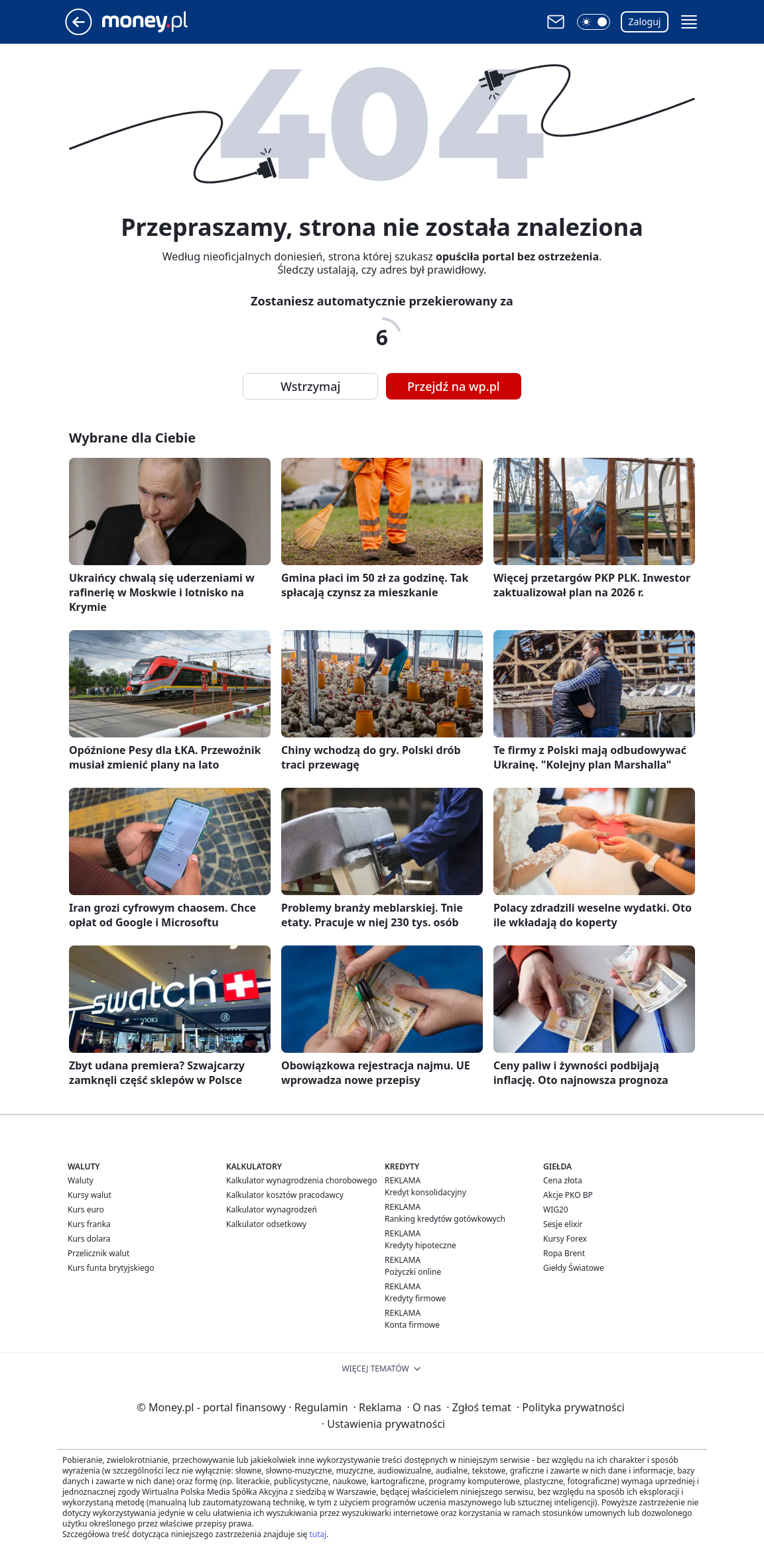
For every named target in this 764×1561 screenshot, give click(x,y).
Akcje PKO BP (568, 1195)
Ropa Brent (564, 1253)
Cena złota (562, 1180)
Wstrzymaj (310, 386)
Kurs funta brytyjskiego (111, 1267)
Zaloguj (645, 21)
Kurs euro (86, 1209)
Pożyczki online (413, 1271)
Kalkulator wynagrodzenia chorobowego (301, 1180)
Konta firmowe (412, 1324)
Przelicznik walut (98, 1253)
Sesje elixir (562, 1224)
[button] (593, 22)
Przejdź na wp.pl (453, 386)
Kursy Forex (565, 1238)
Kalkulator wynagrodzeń (271, 1209)
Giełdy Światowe (573, 1267)
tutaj (317, 1534)
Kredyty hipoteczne (420, 1245)
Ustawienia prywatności (383, 1424)
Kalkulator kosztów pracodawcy (285, 1195)
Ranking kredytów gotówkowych (445, 1218)
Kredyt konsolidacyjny (425, 1192)
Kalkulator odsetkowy (266, 1224)
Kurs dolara (89, 1238)
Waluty (81, 1180)
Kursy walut (89, 1195)
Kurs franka (89, 1224)
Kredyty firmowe (415, 1298)
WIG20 (555, 1209)
